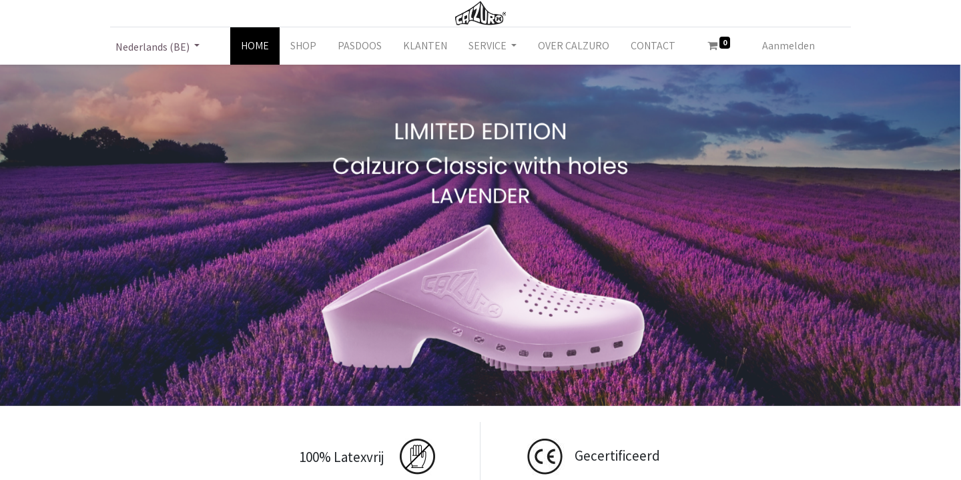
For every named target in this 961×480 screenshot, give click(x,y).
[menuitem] (255, 46)
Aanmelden (788, 46)
